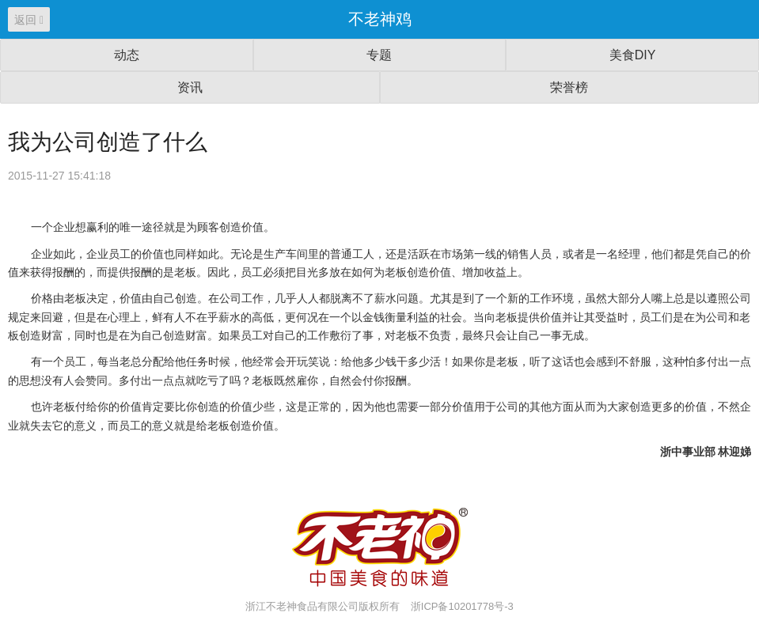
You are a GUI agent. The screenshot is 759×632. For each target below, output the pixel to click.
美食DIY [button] (632, 55)
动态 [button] (126, 55)
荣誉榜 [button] (569, 87)
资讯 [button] (190, 87)
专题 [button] (379, 55)
